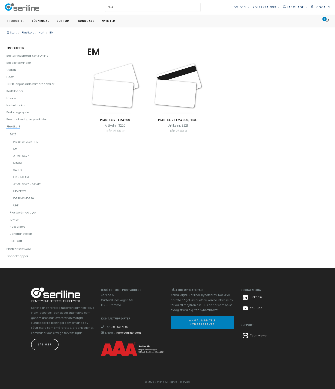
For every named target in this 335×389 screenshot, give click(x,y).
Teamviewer (259, 335)
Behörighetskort (21, 234)
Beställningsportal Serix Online (27, 56)
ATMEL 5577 (21, 156)
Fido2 (10, 77)
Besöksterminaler (18, 63)
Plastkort (13, 126)
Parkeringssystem (19, 112)
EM (15, 149)
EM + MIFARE (21, 177)
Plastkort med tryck (23, 212)
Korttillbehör (14, 91)
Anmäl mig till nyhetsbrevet (202, 322)
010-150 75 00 (120, 327)
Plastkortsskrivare (18, 249)
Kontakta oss (265, 7)
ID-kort (14, 220)
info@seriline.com (128, 333)
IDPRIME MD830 (23, 198)
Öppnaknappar (17, 256)
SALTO (17, 170)
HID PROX (19, 191)
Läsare (11, 98)
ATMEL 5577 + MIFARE (27, 184)
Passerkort (17, 227)
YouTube (252, 308)
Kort (13, 134)
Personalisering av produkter (26, 119)
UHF (15, 205)
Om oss (240, 7)
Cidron (11, 70)
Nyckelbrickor (16, 105)
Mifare (17, 163)
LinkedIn (252, 297)
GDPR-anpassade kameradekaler (30, 84)
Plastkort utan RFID (25, 142)
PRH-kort (16, 241)
